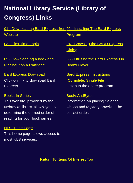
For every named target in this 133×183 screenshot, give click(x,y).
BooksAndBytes (80, 95)
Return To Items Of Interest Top (66, 159)
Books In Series (17, 95)
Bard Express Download (24, 74)
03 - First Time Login (21, 44)
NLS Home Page (18, 128)
